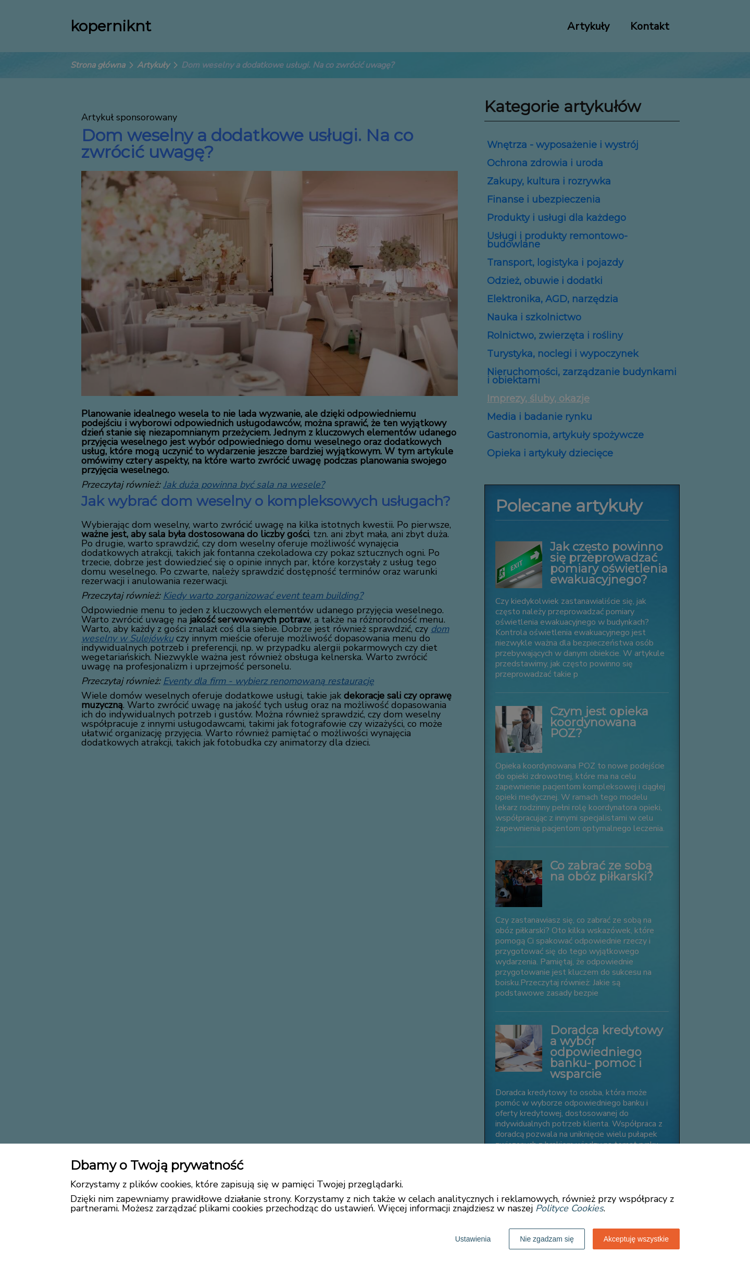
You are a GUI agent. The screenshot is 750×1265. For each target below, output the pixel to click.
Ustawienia (473, 1239)
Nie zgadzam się (547, 1239)
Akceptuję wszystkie (636, 1239)
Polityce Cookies (569, 1208)
